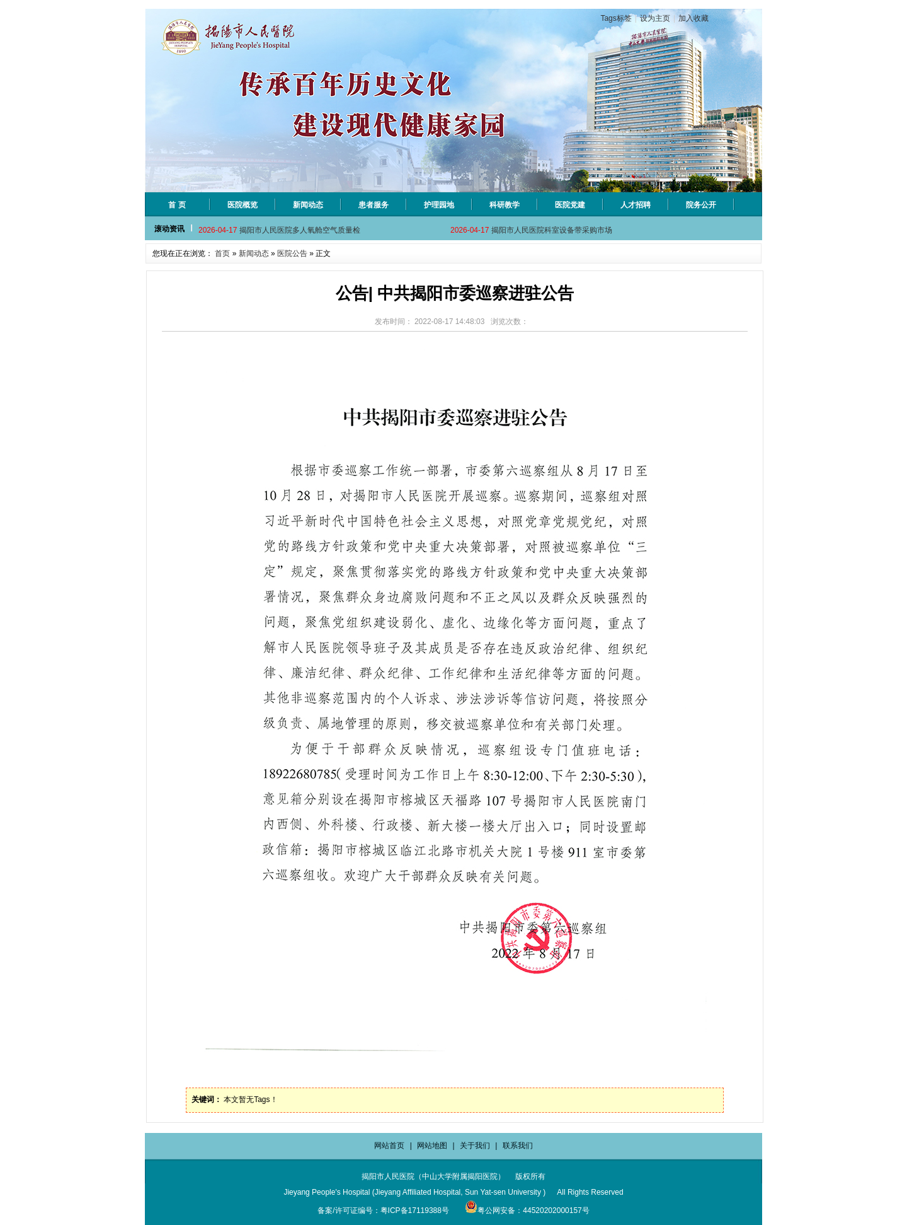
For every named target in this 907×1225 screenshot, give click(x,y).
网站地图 (432, 1145)
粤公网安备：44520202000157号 (527, 1210)
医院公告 (292, 253)
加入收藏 (693, 18)
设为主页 (655, 18)
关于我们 (475, 1145)
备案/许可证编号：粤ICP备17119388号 (383, 1210)
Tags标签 (615, 18)
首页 (222, 253)
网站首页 (389, 1145)
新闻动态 (254, 253)
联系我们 (518, 1145)
